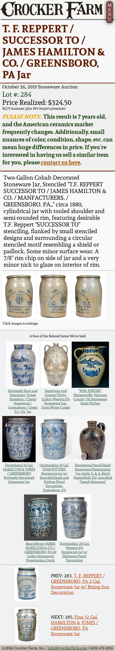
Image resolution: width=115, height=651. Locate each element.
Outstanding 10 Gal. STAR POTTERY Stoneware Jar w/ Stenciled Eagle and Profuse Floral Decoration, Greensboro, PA (54, 477)
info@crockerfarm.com (67, 648)
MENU (110, 12)
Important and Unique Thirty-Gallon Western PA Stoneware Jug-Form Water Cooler (55, 399)
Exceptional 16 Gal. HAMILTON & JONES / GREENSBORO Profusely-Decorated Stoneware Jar (19, 473)
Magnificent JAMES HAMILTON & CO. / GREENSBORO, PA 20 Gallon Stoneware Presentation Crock (40, 552)
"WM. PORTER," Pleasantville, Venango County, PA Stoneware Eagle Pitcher (90, 397)
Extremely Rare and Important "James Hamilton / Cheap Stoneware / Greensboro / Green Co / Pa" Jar (22, 401)
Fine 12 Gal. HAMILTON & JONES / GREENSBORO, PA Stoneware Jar (74, 625)
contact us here (60, 162)
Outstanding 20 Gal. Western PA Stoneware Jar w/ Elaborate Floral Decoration (74, 552)
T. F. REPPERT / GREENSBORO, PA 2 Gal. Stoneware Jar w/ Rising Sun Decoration (80, 584)
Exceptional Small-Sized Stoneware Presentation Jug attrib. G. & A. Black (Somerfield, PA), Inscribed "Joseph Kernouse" (92, 473)
